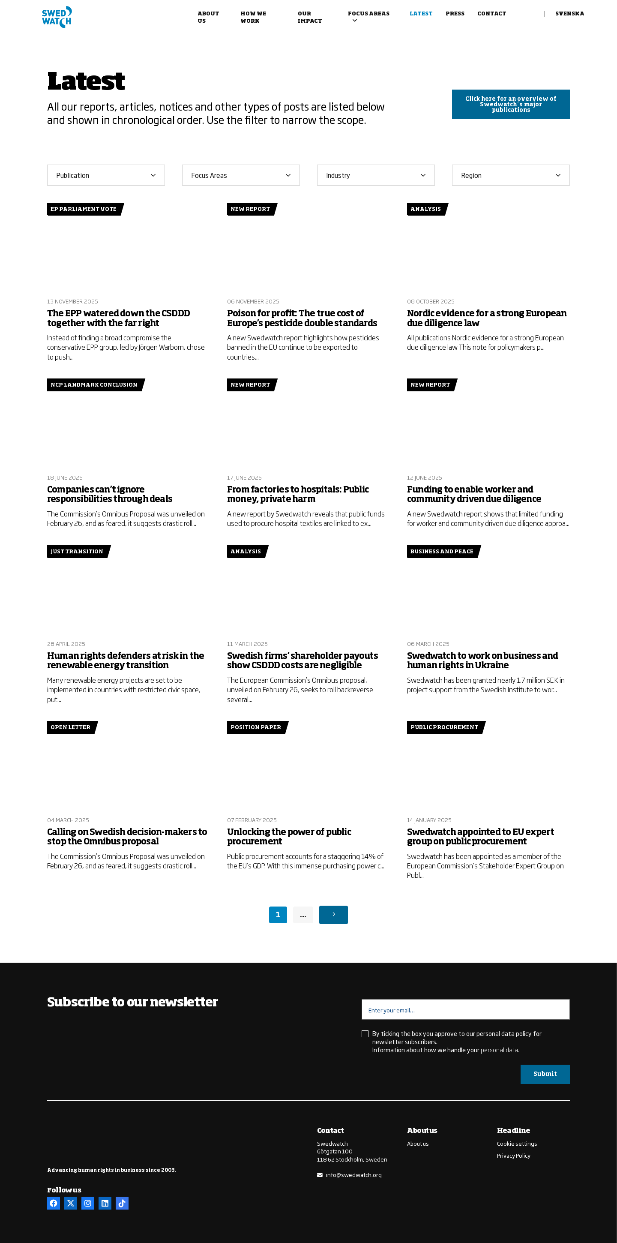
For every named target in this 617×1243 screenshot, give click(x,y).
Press (455, 14)
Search (530, 17)
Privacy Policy (513, 1155)
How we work (253, 18)
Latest (421, 14)
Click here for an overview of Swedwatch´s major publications (511, 104)
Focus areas (368, 14)
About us (208, 18)
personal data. (500, 1050)
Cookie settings (517, 1143)
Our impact (310, 18)
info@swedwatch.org (354, 1174)
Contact (491, 14)
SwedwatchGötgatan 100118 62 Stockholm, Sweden (352, 1150)
